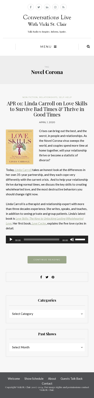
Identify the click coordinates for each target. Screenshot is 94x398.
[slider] (41, 239)
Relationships (48, 97)
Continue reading (47, 259)
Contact (47, 383)
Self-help (65, 97)
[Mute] (72, 239)
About (52, 378)
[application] (47, 239)
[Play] (11, 239)
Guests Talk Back (71, 378)
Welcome (14, 378)
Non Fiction (30, 97)
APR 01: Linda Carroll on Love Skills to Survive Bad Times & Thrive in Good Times (47, 109)
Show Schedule (34, 378)
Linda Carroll (23, 170)
